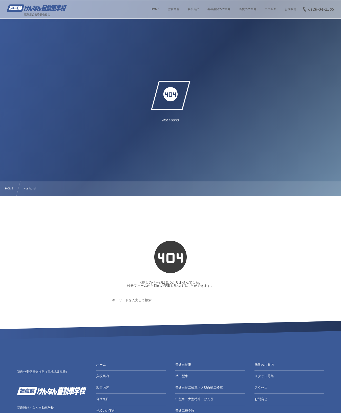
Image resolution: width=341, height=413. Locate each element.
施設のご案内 (264, 364)
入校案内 (102, 376)
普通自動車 (183, 364)
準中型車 (181, 376)
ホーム (101, 364)
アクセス (260, 387)
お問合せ (260, 399)
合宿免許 (102, 399)
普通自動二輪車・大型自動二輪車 (199, 387)
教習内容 (102, 387)
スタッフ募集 (264, 376)
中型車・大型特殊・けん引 (194, 399)
